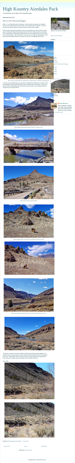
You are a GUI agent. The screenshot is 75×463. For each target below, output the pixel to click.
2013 (53, 60)
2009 (53, 73)
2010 (53, 71)
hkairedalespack (63, 103)
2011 (53, 69)
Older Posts (44, 446)
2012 (53, 67)
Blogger (44, 459)
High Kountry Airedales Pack (30, 8)
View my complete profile (57, 112)
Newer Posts (7, 446)
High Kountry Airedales (56, 35)
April (55, 62)
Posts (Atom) (29, 450)
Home (25, 446)
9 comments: (26, 441)
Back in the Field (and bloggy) (14, 21)
